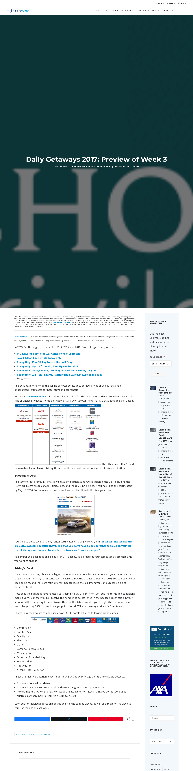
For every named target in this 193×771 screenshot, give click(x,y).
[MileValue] (17, 11)
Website (100, 730)
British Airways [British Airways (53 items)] (157, 748)
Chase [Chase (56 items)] (153, 758)
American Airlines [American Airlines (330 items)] (158, 722)
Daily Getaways (102, 138)
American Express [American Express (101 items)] (157, 727)
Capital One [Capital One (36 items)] (166, 753)
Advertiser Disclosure (177, 3)
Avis (17, 677)
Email (60, 730)
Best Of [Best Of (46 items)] (163, 743)
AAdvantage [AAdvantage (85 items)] (156, 707)
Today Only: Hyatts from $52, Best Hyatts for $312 (47, 309)
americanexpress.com (61, 265)
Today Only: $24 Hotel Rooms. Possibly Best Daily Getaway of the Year (59, 317)
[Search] (186, 12)
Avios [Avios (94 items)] (153, 738)
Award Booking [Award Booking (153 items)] (165, 738)
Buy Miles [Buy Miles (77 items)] (154, 753)
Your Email (157, 299)
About (168, 11)
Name (23, 730)
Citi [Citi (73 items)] (152, 763)
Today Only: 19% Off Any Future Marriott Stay (44, 305)
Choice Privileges (83, 138)
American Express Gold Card (164, 457)
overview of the (37, 339)
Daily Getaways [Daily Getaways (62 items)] (157, 768)
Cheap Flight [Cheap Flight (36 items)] (164, 758)
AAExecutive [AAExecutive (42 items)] (155, 712)
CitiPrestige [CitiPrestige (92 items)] (161, 763)
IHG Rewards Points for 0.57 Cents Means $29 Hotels (48, 296)
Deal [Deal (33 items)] (168, 768)
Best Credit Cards (148, 11)
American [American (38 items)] (154, 717)
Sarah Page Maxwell (128, 138)
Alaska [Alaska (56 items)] (166, 712)
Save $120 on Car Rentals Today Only (39, 300)
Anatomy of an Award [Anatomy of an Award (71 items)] (160, 732)
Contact (159, 3)
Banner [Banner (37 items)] (154, 743)
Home (97, 11)
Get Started (111, 11)
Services (127, 11)
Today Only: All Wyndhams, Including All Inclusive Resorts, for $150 (56, 313)
